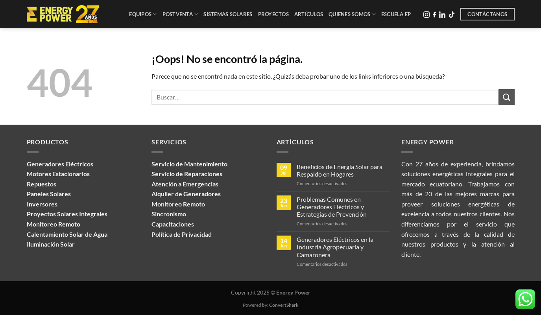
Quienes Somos (352, 14)
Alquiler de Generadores (186, 193)
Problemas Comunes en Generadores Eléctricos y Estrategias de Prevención (332, 206)
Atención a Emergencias (184, 184)
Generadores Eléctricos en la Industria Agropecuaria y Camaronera (335, 247)
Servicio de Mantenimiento (189, 164)
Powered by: (271, 305)
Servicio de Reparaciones (186, 173)
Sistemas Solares (227, 14)
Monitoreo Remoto (178, 204)
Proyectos (273, 14)
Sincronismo (168, 213)
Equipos (143, 14)
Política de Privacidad (181, 234)
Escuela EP (396, 14)
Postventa (180, 14)
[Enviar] (506, 97)
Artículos (308, 14)
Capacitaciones (172, 224)
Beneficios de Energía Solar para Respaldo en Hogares (339, 170)
